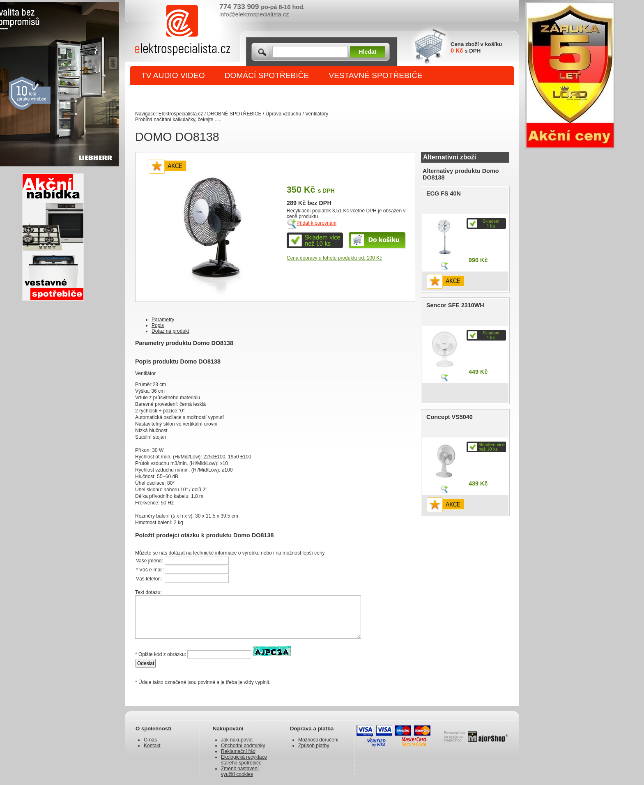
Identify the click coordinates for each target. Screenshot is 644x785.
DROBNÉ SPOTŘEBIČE (184, 95)
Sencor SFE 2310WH (455, 305)
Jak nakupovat (237, 740)
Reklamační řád (238, 751)
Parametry (163, 319)
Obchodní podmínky (243, 745)
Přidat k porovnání (316, 223)
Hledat (368, 51)
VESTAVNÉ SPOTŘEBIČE (376, 75)
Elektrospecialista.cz (181, 114)
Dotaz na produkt (170, 331)
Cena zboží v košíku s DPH (476, 47)
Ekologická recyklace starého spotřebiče (244, 760)
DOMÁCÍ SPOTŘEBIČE (267, 75)
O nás (150, 740)
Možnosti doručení (318, 740)
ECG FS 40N (443, 193)
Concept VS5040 (449, 417)
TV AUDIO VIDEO (173, 75)
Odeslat (145, 663)
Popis (158, 325)
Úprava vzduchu (283, 114)
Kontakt (152, 745)
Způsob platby (313, 745)
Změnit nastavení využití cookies (240, 771)
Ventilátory (316, 114)
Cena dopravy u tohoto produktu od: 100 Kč (334, 258)
